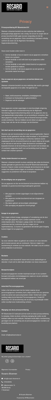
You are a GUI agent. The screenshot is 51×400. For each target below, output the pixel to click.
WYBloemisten (29, 398)
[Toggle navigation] (47, 7)
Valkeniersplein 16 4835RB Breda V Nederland (8, 387)
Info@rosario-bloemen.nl (10, 379)
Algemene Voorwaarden (9, 369)
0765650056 (6, 382)
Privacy (28, 369)
